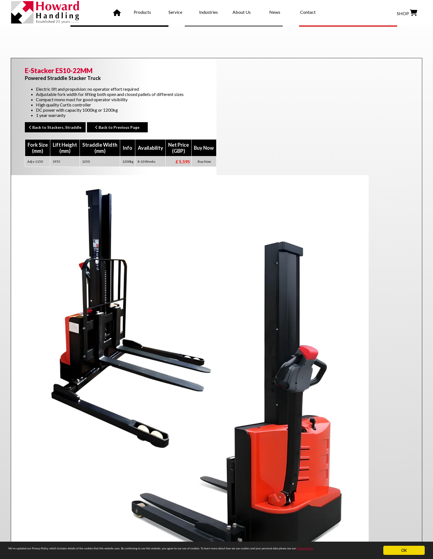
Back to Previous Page (117, 127)
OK (404, 548)
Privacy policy (110, 552)
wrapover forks (74, 452)
